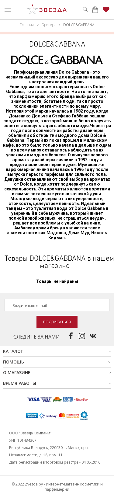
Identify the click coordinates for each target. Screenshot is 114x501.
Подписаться (57, 322)
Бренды (48, 24)
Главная (27, 24)
